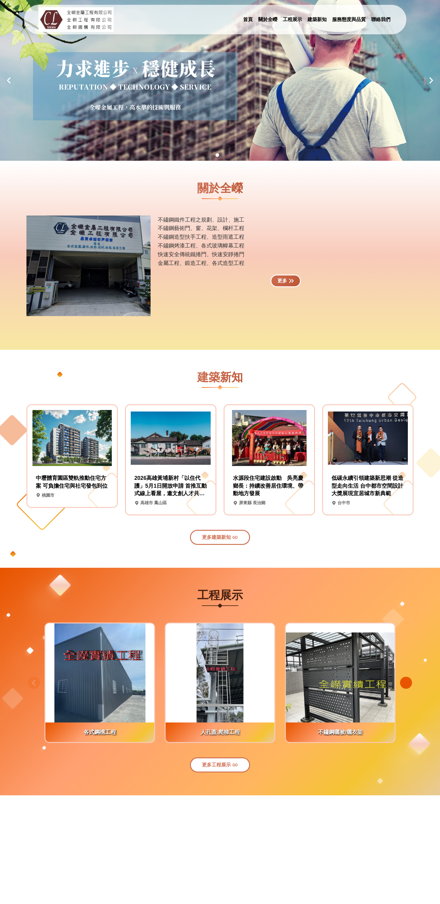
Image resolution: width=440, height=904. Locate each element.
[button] (9, 80)
